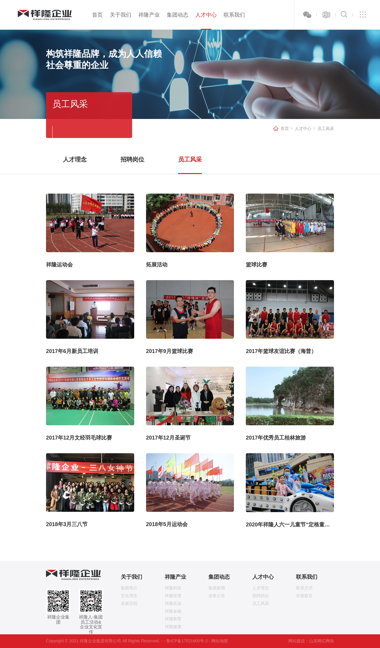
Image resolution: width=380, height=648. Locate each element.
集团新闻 (216, 588)
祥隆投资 (173, 595)
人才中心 (206, 15)
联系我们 (234, 15)
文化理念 (129, 595)
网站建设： (298, 640)
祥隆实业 (173, 603)
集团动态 (177, 15)
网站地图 (219, 640)
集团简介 (129, 588)
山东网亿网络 (321, 640)
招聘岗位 (132, 159)
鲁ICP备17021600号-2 (187, 640)
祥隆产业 (149, 15)
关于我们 (120, 15)
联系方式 (304, 588)
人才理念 (75, 159)
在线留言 (304, 595)
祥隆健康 (173, 626)
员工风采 (325, 128)
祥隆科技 (173, 588)
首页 (97, 15)
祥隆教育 (173, 618)
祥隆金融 (173, 611)
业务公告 (216, 595)
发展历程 (129, 603)
